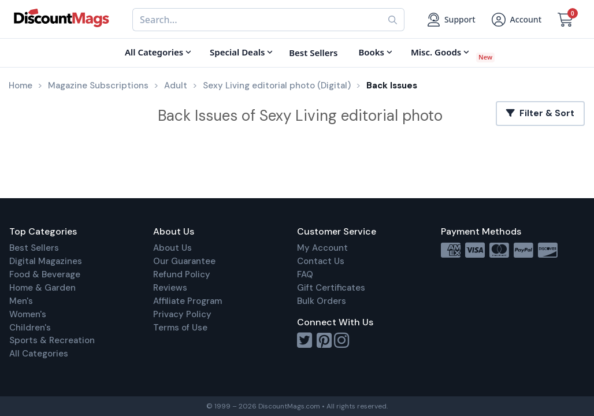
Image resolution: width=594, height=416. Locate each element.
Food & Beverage (44, 274)
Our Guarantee (184, 261)
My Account (322, 248)
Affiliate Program (187, 301)
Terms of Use (180, 327)
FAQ (305, 274)
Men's (21, 301)
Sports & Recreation (52, 340)
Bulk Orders (321, 301)
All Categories (38, 353)
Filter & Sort (540, 113)
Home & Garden (42, 288)
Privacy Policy (182, 314)
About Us (172, 248)
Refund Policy (181, 274)
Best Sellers (34, 248)
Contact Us (320, 261)
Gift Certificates (331, 288)
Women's (27, 314)
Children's (30, 327)
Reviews (170, 288)
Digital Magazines (45, 261)
